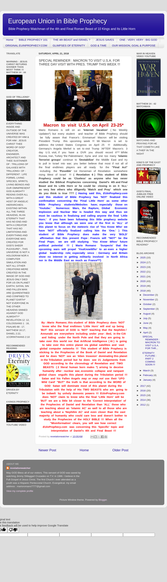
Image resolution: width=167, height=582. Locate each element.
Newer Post (47, 450)
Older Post (120, 450)
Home (9, 39)
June (146, 323)
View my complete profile (19, 491)
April (146, 332)
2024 (143, 262)
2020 (143, 281)
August (147, 313)
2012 (143, 404)
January (147, 379)
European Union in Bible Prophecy (57, 21)
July (145, 318)
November (149, 299)
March (146, 370)
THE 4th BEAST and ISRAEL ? (71, 39)
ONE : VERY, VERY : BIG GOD (138, 39)
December (149, 295)
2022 (143, 271)
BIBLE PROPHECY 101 (33, 39)
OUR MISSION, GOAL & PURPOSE (134, 45)
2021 (143, 276)
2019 (143, 286)
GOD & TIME (98, 45)
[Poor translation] (13, 530)
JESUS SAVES (105, 39)
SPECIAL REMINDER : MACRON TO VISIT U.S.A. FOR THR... (151, 342)
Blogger (103, 499)
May (145, 328)
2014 (143, 400)
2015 (143, 395)
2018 (143, 290)
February (148, 375)
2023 (143, 267)
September (149, 308)
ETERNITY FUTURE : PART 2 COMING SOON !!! (149, 359)
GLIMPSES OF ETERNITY (69, 45)
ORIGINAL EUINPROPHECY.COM (26, 45)
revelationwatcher (20, 468)
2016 (143, 390)
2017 (143, 386)
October (147, 304)
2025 (143, 257)
